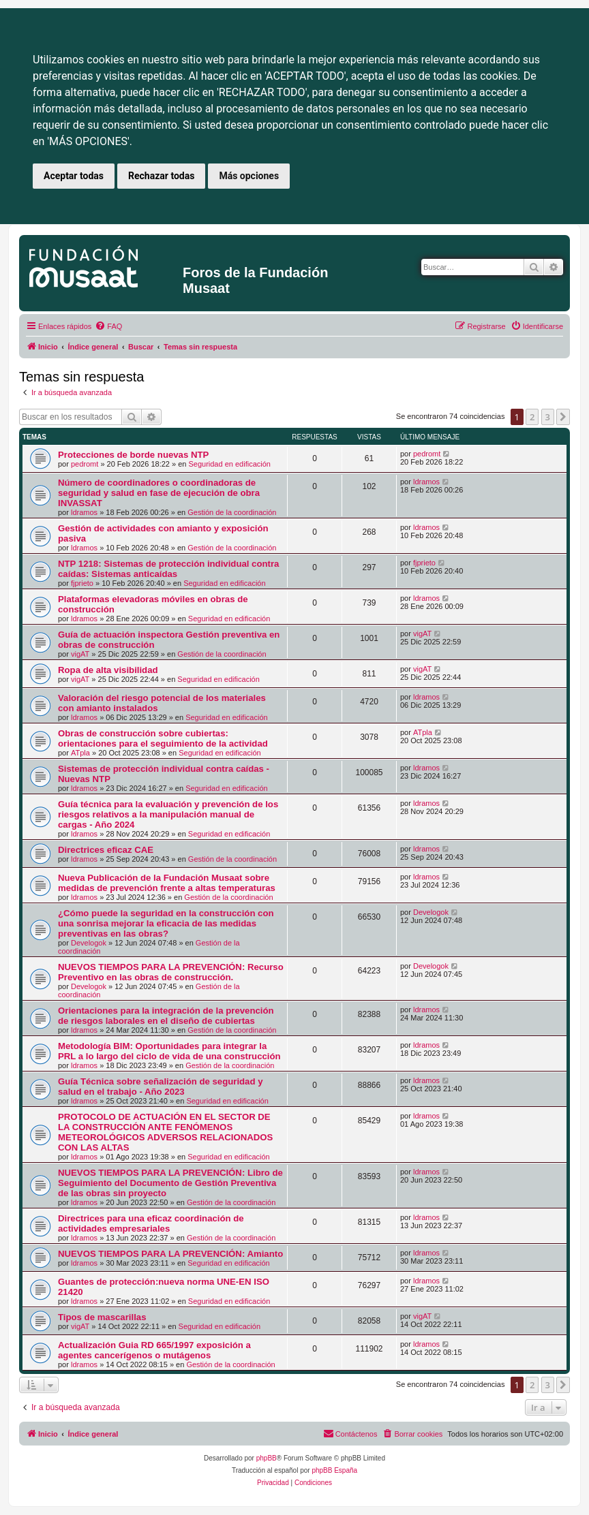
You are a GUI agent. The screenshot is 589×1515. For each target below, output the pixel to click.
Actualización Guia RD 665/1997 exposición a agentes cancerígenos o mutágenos (154, 1350)
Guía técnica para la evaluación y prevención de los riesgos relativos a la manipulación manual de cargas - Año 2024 (168, 814)
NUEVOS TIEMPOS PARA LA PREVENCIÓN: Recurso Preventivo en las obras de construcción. (171, 972)
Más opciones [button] (249, 175)
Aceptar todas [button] (74, 175)
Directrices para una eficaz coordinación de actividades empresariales (151, 1223)
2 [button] (532, 417)
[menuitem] (108, 326)
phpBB (266, 1458)
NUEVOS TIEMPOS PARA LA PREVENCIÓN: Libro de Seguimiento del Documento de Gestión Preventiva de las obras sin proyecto (170, 1183)
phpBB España (334, 1470)
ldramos (84, 512)
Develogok (88, 943)
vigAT (80, 654)
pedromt (84, 464)
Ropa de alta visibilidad (108, 670)
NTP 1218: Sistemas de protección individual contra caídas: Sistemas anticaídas (168, 569)
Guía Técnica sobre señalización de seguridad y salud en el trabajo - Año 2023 (160, 1086)
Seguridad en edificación (229, 464)
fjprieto (82, 583)
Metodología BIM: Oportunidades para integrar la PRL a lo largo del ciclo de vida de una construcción (169, 1051)
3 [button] (547, 417)
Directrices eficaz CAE (105, 850)
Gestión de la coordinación (231, 512)
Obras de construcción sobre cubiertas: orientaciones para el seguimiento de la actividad (163, 738)
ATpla (80, 753)
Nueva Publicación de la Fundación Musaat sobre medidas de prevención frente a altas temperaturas (166, 883)
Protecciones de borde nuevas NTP (133, 455)
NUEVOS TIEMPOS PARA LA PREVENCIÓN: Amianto (170, 1254)
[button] (563, 417)
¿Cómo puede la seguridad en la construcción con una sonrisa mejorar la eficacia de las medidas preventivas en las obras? (166, 923)
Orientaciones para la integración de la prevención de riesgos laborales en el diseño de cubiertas (166, 1015)
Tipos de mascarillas (102, 1317)
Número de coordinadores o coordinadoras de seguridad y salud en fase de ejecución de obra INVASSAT (159, 493)
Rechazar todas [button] (161, 175)
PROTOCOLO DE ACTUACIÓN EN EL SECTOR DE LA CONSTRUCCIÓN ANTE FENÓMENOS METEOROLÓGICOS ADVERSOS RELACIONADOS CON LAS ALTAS (165, 1132)
